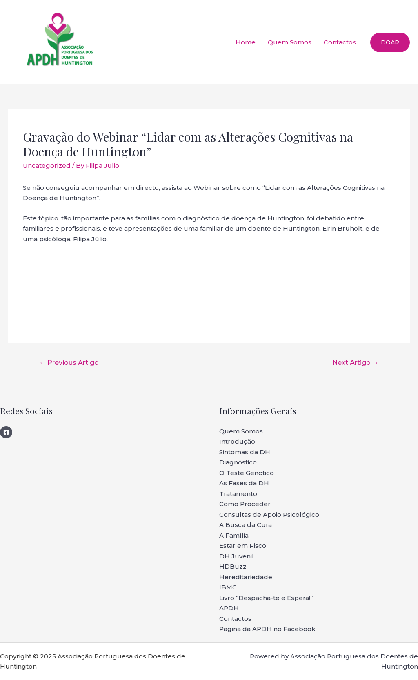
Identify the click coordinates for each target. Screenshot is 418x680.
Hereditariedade (245, 577)
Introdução (237, 441)
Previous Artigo (69, 363)
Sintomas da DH (244, 452)
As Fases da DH (244, 483)
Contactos (340, 42)
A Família (234, 535)
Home (246, 42)
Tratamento (238, 494)
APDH (229, 608)
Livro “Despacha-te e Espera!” (266, 598)
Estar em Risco (242, 545)
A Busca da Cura (245, 525)
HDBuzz (233, 566)
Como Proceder (245, 504)
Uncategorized (47, 165)
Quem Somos (289, 42)
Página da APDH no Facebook (267, 629)
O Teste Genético (246, 473)
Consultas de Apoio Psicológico (269, 514)
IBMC (228, 587)
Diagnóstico (238, 462)
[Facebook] (6, 432)
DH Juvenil (236, 556)
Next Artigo (355, 363)
